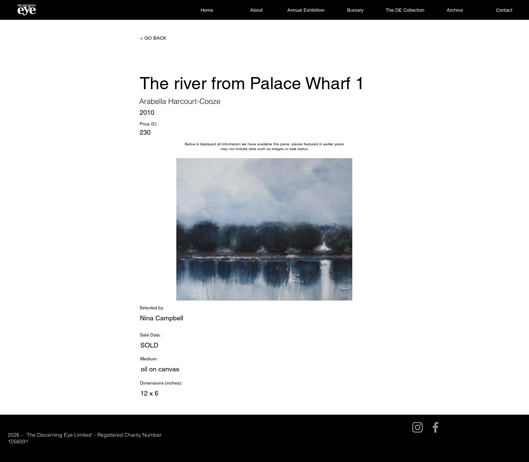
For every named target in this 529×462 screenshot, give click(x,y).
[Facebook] (435, 427)
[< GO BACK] (164, 38)
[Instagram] (417, 427)
